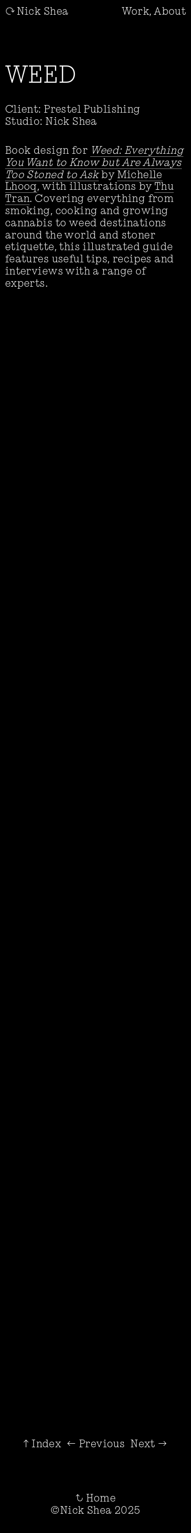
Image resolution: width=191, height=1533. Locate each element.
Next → (148, 1443)
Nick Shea (37, 11)
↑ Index (42, 1443)
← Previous (96, 1443)
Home (95, 1497)
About (170, 11)
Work (136, 11)
